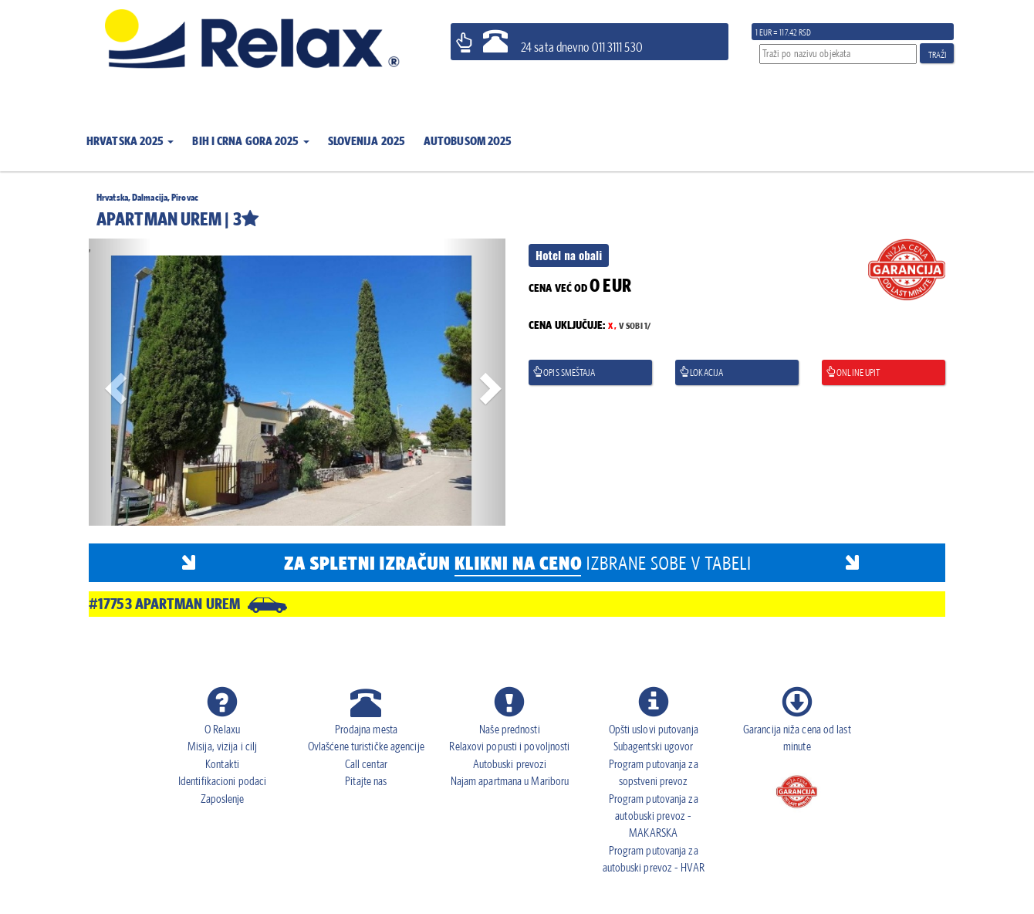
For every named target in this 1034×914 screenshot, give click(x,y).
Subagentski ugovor (653, 746)
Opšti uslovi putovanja (653, 729)
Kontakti (222, 764)
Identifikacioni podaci (222, 781)
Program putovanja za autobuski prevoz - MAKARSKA (653, 816)
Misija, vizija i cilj (222, 746)
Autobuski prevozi (510, 764)
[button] (130, 131)
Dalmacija (149, 197)
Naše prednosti (509, 729)
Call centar (366, 764)
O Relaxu (222, 729)
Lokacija (701, 372)
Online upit (853, 372)
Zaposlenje (223, 798)
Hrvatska (112, 197)
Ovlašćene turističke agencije (366, 746)
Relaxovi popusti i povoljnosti (509, 746)
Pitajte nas (366, 781)
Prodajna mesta (366, 729)
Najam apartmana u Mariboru (510, 781)
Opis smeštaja (564, 372)
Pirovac (184, 197)
